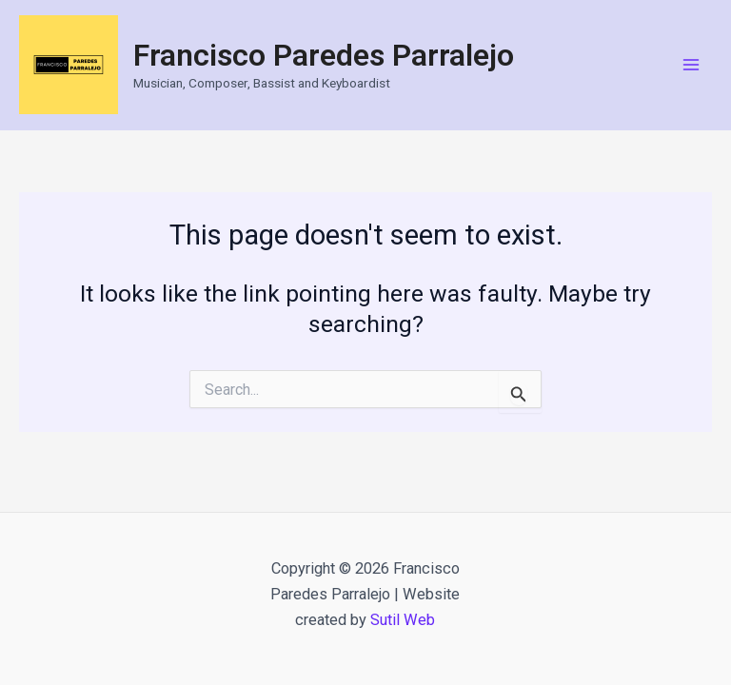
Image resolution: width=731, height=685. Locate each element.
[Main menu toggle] (690, 65)
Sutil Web (402, 620)
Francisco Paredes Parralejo (323, 55)
